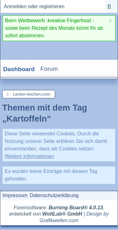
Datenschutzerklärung (54, 195)
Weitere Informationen (29, 156)
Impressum (15, 195)
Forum (49, 68)
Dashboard (19, 69)
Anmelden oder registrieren (34, 6)
